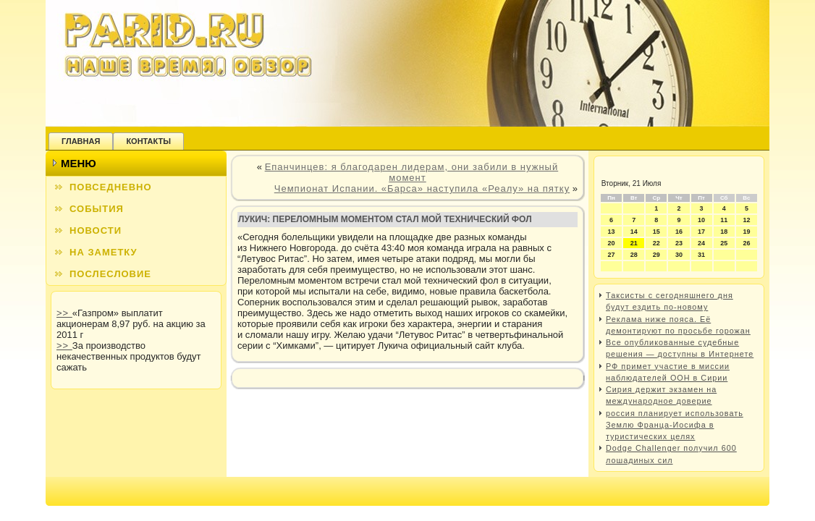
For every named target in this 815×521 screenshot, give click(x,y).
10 (701, 220)
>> (64, 313)
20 (611, 243)
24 (701, 243)
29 (656, 254)
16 (679, 231)
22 (656, 243)
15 (656, 231)
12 (746, 220)
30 (679, 254)
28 (634, 254)
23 (679, 243)
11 (723, 220)
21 (634, 243)
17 (701, 231)
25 (723, 243)
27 (611, 254)
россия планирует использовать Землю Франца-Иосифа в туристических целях (674, 425)
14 (634, 231)
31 (701, 254)
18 (723, 231)
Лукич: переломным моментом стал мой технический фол (385, 219)
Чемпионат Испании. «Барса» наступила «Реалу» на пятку (422, 188)
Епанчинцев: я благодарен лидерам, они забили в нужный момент (412, 172)
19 (746, 231)
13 (611, 231)
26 (746, 243)
